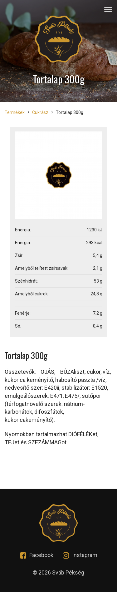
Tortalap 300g (69, 112)
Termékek (15, 112)
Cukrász (40, 112)
